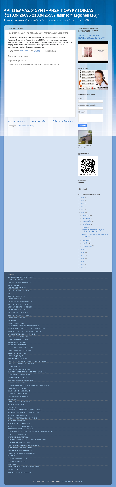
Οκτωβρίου (87, 218)
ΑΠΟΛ (10, 293)
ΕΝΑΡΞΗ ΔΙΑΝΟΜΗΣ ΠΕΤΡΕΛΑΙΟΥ (20, 350)
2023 (83, 204)
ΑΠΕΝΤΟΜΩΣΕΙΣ (14, 285)
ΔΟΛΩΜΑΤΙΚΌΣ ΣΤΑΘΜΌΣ (17, 342)
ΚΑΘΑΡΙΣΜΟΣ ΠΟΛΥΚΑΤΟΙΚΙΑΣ (19, 375)
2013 (83, 267)
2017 (83, 256)
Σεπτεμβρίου (87, 221)
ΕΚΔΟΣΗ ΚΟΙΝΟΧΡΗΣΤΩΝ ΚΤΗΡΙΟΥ (21, 347)
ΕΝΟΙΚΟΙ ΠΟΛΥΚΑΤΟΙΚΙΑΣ (17, 353)
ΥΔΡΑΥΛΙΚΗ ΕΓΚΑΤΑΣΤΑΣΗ (17, 458)
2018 (83, 253)
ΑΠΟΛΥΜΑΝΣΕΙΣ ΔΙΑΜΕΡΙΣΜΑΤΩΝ (20, 301)
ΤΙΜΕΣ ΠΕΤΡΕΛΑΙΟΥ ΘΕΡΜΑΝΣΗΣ (20, 448)
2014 (83, 265)
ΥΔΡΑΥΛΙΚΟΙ (12, 464)
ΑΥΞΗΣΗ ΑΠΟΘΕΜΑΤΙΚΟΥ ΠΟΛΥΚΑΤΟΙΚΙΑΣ (23, 326)
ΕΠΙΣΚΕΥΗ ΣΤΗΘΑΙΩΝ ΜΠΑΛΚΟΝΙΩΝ (21, 364)
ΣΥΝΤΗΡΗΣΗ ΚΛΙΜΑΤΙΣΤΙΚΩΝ (18, 437)
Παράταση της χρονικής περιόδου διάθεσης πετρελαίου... (93, 230)
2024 (83, 200)
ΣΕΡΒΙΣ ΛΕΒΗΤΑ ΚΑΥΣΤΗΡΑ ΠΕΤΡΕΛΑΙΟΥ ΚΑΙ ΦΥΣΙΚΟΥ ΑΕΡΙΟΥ (30, 431)
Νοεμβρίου (86, 215)
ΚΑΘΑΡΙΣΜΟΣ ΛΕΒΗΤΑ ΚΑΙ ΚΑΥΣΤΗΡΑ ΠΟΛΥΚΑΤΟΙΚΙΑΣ (27, 372)
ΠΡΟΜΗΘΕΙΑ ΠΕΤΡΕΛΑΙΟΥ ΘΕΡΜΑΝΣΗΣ (22, 418)
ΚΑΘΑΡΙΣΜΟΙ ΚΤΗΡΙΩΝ (16, 366)
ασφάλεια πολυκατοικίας (16, 323)
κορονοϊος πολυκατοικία (16, 404)
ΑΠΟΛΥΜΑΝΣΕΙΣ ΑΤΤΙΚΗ (16, 299)
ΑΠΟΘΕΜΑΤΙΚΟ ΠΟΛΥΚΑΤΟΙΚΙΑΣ (19, 291)
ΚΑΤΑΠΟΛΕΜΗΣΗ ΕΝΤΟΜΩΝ (18, 388)
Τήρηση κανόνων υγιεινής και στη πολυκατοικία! (24, 445)
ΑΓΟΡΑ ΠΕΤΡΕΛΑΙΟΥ (15, 280)
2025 (83, 198)
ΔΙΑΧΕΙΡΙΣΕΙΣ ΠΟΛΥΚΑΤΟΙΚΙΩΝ (19, 337)
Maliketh (68, 481)
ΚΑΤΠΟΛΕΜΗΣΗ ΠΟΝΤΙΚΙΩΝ (18, 396)
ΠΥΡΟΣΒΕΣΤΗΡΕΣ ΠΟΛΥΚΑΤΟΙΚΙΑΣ (20, 429)
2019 (83, 250)
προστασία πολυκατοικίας (16, 421)
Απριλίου (86, 240)
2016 (83, 259)
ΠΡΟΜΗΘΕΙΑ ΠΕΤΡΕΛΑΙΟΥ (17, 415)
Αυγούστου (87, 224)
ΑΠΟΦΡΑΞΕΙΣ (12, 320)
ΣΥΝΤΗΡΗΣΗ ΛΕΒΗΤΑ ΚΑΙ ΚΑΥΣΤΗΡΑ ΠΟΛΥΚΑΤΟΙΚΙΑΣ (27, 440)
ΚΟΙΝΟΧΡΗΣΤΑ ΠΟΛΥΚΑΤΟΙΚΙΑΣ (19, 402)
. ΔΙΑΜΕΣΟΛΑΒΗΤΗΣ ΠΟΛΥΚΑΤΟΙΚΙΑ (21, 277)
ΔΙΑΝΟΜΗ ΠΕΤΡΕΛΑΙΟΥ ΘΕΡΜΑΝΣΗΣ (21, 334)
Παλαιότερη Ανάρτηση (62, 121)
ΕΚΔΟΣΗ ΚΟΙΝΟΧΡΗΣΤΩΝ (17, 345)
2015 (83, 262)
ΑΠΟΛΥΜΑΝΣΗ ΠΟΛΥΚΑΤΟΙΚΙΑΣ (19, 315)
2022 (83, 206)
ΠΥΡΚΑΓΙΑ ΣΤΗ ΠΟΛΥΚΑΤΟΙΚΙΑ (19, 423)
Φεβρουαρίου (87, 246)
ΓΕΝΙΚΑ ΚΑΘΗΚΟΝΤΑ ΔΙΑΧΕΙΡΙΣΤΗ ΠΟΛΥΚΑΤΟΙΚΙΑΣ (26, 328)
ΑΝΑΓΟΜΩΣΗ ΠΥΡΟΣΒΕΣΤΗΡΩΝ (19, 282)
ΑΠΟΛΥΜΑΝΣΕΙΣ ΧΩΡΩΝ (16, 310)
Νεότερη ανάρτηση (16, 121)
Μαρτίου (86, 243)
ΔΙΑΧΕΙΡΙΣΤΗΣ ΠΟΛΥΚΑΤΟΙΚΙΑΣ (19, 339)
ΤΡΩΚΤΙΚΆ (11, 456)
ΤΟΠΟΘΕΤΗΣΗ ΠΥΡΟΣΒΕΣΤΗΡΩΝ (20, 450)
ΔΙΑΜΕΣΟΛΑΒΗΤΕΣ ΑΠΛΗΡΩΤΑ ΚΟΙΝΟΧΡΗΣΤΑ (24, 331)
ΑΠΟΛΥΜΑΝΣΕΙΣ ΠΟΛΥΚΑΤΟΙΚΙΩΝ (20, 307)
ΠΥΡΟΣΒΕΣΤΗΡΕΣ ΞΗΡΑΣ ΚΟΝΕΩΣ (20, 426)
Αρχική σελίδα (39, 121)
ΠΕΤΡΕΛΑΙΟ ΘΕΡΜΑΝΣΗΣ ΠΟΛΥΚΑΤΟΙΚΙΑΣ (23, 412)
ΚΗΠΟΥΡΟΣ (12, 399)
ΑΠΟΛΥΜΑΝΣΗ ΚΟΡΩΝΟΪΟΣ (18, 312)
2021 (83, 209)
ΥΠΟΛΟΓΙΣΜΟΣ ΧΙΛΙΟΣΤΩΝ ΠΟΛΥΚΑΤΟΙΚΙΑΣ (24, 467)
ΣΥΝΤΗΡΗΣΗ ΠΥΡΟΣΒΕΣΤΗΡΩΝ (19, 442)
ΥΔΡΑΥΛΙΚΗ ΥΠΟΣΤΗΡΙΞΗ (17, 461)
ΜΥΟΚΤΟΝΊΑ (12, 407)
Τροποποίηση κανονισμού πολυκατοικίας (21, 453)
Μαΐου (85, 227)
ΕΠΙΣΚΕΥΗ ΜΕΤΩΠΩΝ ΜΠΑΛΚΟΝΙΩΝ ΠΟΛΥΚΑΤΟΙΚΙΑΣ (27, 361)
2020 (83, 212)
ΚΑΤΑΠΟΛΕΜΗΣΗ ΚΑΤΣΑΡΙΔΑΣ (19, 391)
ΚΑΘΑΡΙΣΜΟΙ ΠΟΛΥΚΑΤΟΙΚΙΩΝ (19, 369)
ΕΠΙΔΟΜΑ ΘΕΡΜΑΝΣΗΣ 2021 (18, 358)
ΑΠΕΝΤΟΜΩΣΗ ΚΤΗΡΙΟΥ (16, 288)
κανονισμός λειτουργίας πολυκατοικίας (20, 380)
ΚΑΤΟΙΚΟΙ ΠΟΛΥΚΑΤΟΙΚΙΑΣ (17, 394)
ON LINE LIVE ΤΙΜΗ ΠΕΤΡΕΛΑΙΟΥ (20, 472)
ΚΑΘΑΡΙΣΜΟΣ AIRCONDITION (18, 377)
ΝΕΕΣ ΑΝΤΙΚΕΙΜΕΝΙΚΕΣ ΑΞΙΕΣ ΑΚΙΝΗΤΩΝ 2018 (25, 410)
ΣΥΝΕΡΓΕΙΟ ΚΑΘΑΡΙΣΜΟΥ (17, 434)
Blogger (79, 481)
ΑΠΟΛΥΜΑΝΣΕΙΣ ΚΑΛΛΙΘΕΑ (18, 304)
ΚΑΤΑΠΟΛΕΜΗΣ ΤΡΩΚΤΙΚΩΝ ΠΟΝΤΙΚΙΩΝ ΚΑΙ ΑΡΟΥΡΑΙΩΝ (28, 385)
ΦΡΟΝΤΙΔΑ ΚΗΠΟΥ (14, 469)
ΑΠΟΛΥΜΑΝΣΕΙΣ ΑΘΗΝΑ (16, 296)
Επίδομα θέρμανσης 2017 (16, 356)
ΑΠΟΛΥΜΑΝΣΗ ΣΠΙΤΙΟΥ (16, 318)
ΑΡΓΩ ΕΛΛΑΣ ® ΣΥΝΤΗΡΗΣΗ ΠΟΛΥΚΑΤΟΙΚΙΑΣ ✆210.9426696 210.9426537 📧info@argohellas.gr (51, 13)
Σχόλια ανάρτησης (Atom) (25, 126)
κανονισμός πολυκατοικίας (16, 383)
